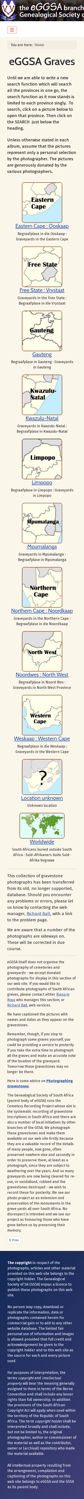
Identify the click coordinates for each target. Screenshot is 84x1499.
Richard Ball (38, 913)
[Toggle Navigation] (12, 30)
